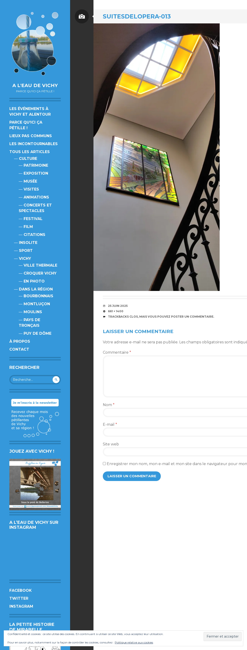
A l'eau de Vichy (35, 85)
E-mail (110, 424)
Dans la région (36, 289)
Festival (33, 219)
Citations (34, 234)
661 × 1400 (115, 311)
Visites (31, 189)
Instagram (21, 606)
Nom (109, 405)
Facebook (20, 590)
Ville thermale (40, 265)
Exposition (36, 173)
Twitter (18, 598)
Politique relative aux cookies (134, 642)
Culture (28, 158)
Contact (19, 349)
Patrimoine (36, 165)
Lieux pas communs (30, 136)
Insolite (28, 242)
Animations (36, 197)
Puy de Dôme (37, 333)
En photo (34, 281)
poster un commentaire (192, 316)
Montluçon (37, 304)
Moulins (33, 312)
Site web (111, 444)
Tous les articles (29, 152)
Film (28, 226)
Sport (26, 250)
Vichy (25, 258)
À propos (19, 341)
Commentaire (117, 352)
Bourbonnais (38, 296)
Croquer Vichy (40, 273)
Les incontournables (33, 144)
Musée (30, 181)
